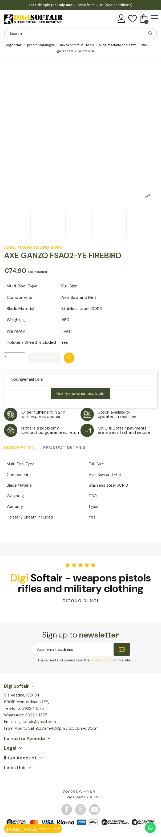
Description (19, 447)
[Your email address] (72, 649)
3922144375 (33, 708)
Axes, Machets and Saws (33, 247)
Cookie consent (33, 828)
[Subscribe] (122, 649)
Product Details (64, 447)
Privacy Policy (101, 660)
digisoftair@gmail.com (35, 721)
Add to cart (44, 357)
